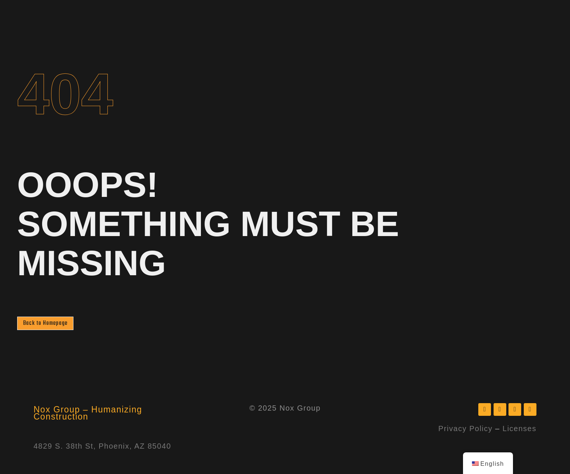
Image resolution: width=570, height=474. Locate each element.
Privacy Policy (465, 429)
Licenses (519, 429)
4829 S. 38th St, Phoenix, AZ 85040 (102, 446)
